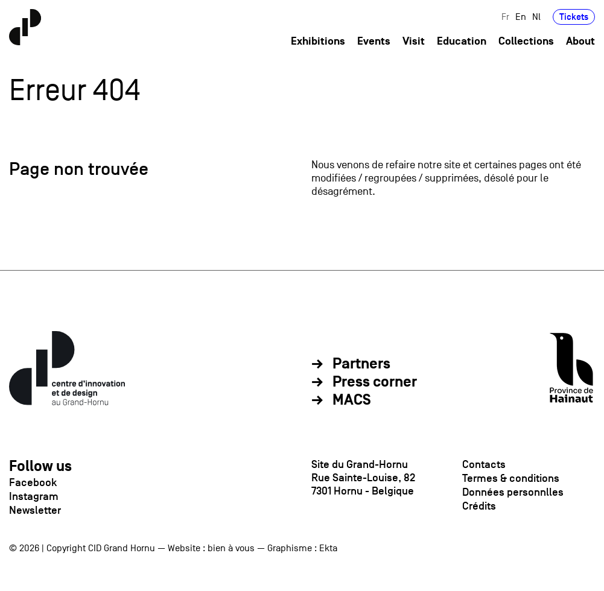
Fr (505, 16)
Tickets (573, 16)
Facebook (33, 482)
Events (373, 41)
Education (461, 41)
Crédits (479, 506)
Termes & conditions (510, 478)
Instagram (34, 496)
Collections (526, 41)
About (580, 41)
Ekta (328, 548)
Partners (361, 364)
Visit (413, 41)
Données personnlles (513, 492)
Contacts (484, 464)
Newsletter (35, 510)
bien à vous (231, 548)
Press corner (374, 382)
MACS (351, 400)
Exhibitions (318, 41)
